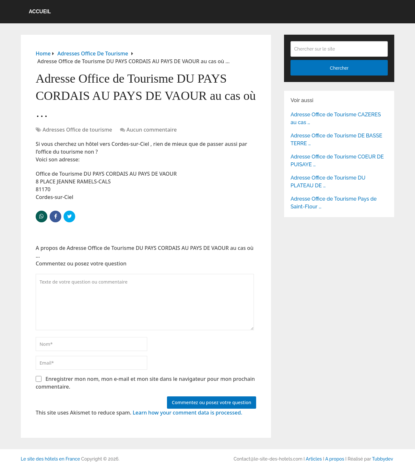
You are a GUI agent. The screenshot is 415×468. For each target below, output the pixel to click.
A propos (334, 459)
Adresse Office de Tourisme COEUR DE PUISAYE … (337, 161)
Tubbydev (382, 459)
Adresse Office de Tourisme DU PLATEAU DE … (327, 182)
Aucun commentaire (151, 129)
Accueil (40, 11)
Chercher (339, 68)
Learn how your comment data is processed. (187, 412)
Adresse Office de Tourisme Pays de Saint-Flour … (333, 203)
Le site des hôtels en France (50, 459)
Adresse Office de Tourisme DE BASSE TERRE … (336, 139)
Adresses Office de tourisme (77, 129)
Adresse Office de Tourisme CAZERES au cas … (335, 118)
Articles (314, 459)
